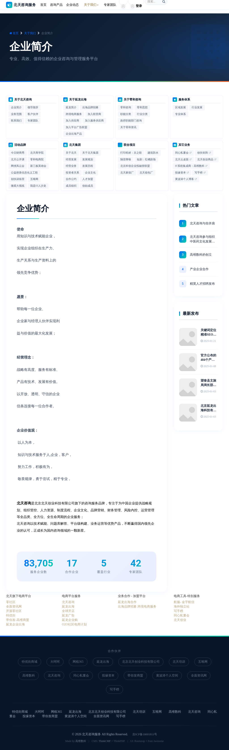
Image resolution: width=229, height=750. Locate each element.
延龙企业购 (70, 620)
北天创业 (180, 620)
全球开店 (68, 611)
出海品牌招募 (90, 107)
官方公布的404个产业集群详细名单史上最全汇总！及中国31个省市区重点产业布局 (208, 358)
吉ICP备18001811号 (144, 734)
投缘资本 (180, 172)
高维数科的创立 (201, 254)
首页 (43, 4)
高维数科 (28, 675)
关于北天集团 (90, 152)
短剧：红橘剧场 (146, 159)
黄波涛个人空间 (167, 675)
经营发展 (71, 159)
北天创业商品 (205, 159)
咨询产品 (56, 4)
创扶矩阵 (202, 152)
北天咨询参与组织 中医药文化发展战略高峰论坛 (202, 239)
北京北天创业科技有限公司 (141, 661)
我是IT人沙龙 (38, 185)
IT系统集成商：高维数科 (189, 165)
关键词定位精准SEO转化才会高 (208, 332)
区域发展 (180, 107)
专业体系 (180, 114)
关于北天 (71, 152)
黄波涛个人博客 (184, 179)
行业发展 (197, 107)
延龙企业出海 (15, 624)
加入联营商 (94, 114)
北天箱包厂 (146, 172)
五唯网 (34, 179)
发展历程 (87, 165)
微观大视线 (17, 185)
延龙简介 (71, 107)
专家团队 (110, 4)
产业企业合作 (199, 269)
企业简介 (16, 107)
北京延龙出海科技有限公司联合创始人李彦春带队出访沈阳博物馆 (208, 408)
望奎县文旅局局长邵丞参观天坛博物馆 (208, 383)
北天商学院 (37, 152)
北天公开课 (17, 159)
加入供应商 (72, 120)
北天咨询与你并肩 (202, 223)
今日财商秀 (17, 152)
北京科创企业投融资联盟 (135, 165)
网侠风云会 (17, 165)
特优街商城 (29, 661)
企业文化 (90, 172)
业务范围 (16, 114)
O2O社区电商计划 (74, 624)
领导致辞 (33, 107)
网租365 (78, 661)
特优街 (10, 615)
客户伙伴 (33, 114)
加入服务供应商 (94, 120)
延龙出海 (68, 606)
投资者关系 (72, 172)
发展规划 (87, 159)
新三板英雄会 (38, 165)
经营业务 (71, 165)
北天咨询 (68, 602)
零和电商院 (37, 159)
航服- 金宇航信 (184, 602)
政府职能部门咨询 (131, 120)
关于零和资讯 (128, 127)
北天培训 (179, 661)
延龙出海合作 (127, 602)
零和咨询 (125, 107)
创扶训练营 (17, 179)
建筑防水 (153, 152)
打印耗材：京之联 (131, 152)
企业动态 (72, 4)
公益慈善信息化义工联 (24, 172)
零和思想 (142, 107)
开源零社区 (14, 611)
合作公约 (71, 179)
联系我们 (16, 120)
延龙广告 (68, 615)
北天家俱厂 (127, 172)
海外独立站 (181, 606)
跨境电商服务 (74, 114)
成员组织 (71, 185)
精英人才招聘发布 (202, 283)
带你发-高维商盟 (17, 620)
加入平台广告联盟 (76, 127)
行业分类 (142, 114)
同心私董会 (182, 152)
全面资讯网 (14, 606)
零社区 (10, 602)
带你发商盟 (135, 675)
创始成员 (87, 185)
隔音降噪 (125, 159)
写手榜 (199, 172)
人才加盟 (87, 179)
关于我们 (30, 33)
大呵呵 (55, 661)
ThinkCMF (105, 741)
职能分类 (125, 114)
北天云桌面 (182, 159)
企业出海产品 (74, 133)
